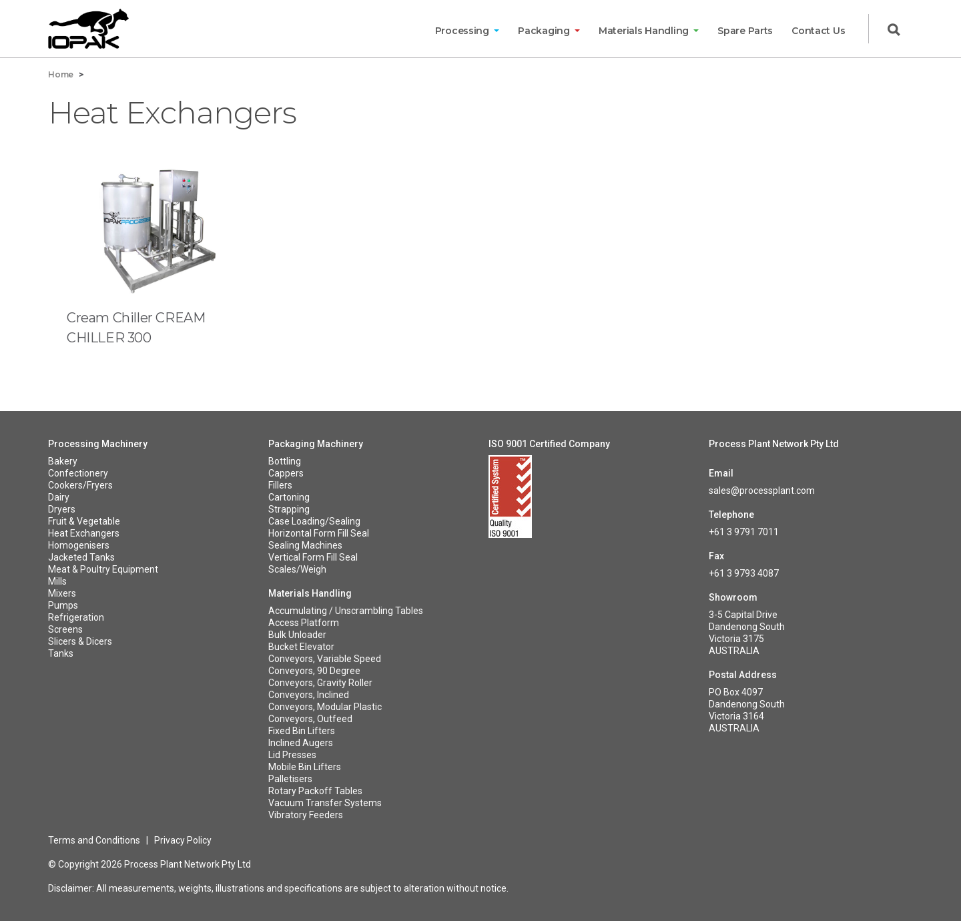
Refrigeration (76, 617)
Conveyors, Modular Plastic (325, 706)
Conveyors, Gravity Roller (320, 682)
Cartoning (289, 497)
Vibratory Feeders (305, 815)
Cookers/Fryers (80, 485)
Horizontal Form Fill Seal (318, 533)
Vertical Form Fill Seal (313, 557)
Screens (65, 629)
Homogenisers (78, 545)
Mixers (62, 593)
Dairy (58, 497)
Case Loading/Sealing (314, 521)
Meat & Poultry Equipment (103, 569)
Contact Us (818, 31)
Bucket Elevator (301, 646)
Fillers (280, 485)
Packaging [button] (545, 31)
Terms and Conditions (94, 840)
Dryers (61, 509)
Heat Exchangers (83, 533)
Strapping (289, 509)
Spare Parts (745, 31)
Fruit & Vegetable (84, 521)
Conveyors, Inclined (308, 694)
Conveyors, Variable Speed (324, 658)
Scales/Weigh (297, 569)
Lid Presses (292, 754)
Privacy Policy (183, 840)
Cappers (286, 473)
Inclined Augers (300, 742)
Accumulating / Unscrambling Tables (345, 610)
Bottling (284, 461)
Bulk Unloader (297, 634)
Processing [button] (463, 31)
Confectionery (78, 473)
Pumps (63, 605)
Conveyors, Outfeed (310, 718)
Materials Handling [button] (645, 31)
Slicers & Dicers (80, 641)
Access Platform (303, 622)
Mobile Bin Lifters (304, 766)
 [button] (894, 30)
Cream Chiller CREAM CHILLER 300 (136, 328)
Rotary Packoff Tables (315, 791)
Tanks (60, 653)
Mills (57, 581)
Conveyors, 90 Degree (314, 670)
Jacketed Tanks (81, 557)
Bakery (62, 461)
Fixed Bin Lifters (301, 730)
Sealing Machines (305, 545)
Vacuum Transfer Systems (325, 803)
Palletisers (290, 779)
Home (60, 74)
